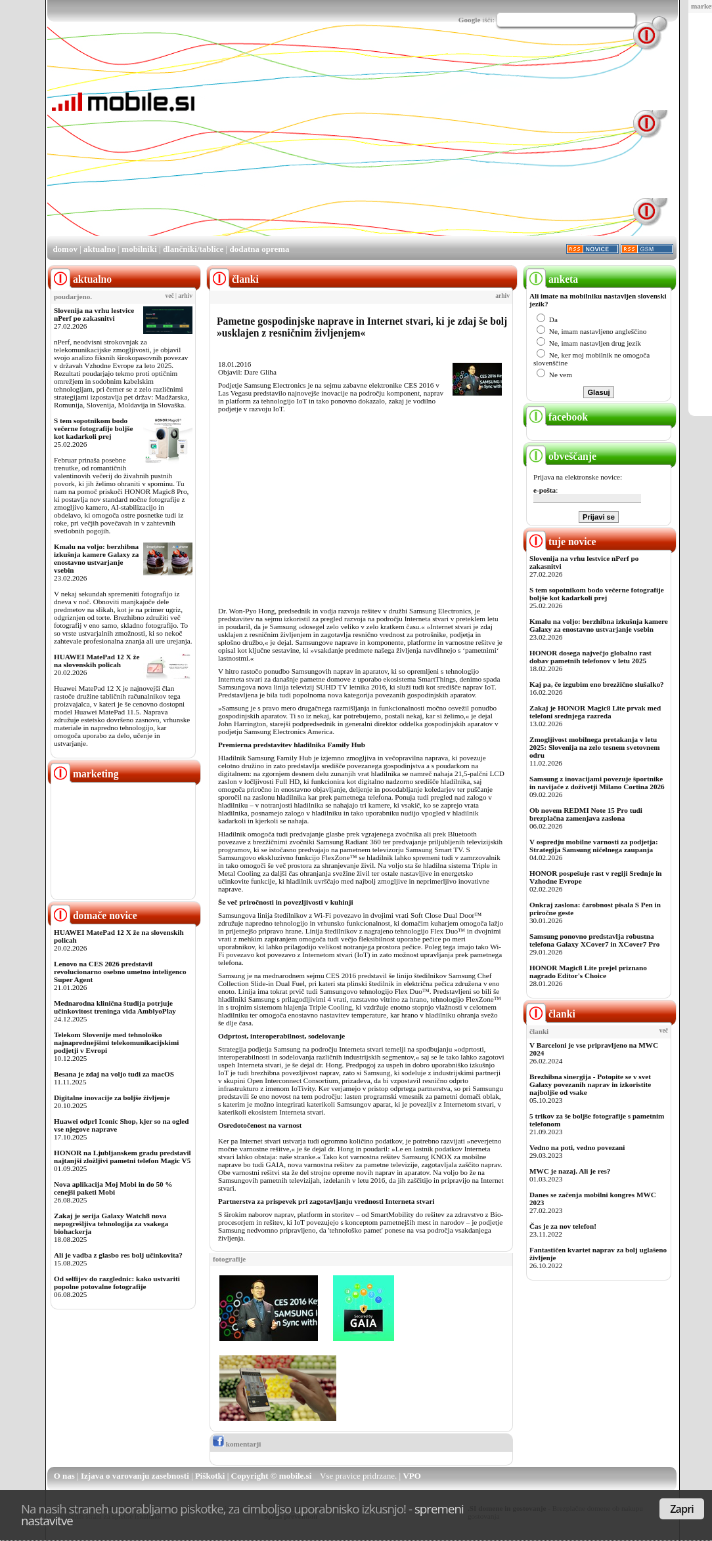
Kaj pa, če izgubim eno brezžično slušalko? (596, 684)
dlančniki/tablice (193, 249)
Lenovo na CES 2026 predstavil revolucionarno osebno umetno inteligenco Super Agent (120, 971)
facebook (557, 416)
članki (550, 1013)
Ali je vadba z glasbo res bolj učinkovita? (118, 1255)
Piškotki (210, 1476)
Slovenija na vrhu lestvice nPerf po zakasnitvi (94, 314)
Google (469, 20)
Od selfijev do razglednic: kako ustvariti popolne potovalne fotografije (117, 1282)
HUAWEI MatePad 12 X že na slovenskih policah (97, 660)
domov (65, 249)
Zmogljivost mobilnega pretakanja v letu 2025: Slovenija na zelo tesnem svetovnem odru (594, 747)
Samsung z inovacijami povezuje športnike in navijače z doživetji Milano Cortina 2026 (597, 783)
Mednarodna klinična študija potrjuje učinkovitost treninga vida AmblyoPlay (115, 1007)
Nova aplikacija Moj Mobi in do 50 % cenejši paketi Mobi (113, 1188)
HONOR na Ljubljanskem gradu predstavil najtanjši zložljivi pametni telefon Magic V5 (122, 1156)
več (170, 296)
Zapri (682, 1509)
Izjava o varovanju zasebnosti (135, 1476)
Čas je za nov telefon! (562, 1226)
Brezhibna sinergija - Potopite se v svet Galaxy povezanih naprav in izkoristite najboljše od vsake (590, 1084)
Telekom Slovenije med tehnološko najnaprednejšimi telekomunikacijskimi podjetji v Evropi (116, 1042)
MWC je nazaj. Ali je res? (569, 1171)
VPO (411, 1476)
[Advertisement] (377, 143)
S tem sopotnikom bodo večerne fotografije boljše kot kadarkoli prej (93, 428)
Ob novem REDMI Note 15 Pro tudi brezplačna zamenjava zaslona (585, 814)
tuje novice (561, 541)
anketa (552, 279)
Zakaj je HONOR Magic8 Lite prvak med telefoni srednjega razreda (595, 712)
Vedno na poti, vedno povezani (577, 1147)
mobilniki (139, 249)
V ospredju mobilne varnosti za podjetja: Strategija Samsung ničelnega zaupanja (593, 845)
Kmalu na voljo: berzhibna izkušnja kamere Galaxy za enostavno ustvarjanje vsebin (96, 558)
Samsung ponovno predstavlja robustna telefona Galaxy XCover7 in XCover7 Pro (594, 940)
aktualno (99, 249)
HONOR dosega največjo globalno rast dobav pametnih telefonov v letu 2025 (590, 657)
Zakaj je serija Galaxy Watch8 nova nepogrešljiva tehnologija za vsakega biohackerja (111, 1223)
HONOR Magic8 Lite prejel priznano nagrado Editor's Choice (588, 971)
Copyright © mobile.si (271, 1476)
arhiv (185, 296)
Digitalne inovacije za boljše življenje (111, 1097)
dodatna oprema (259, 249)
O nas (64, 1476)
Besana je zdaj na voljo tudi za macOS (114, 1074)
